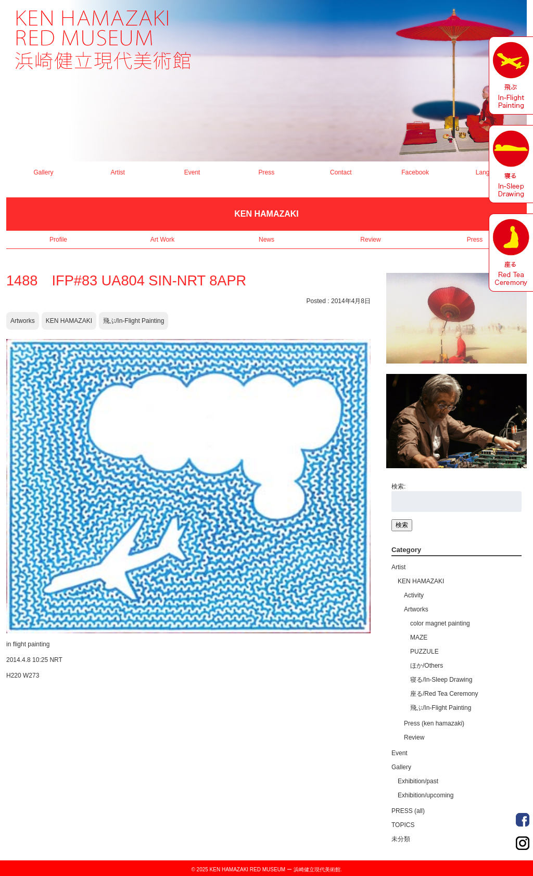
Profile (58, 239)
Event (192, 172)
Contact (340, 172)
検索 (402, 525)
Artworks (22, 320)
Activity (414, 595)
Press (267, 172)
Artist (118, 172)
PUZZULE (424, 651)
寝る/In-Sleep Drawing (441, 679)
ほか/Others (426, 665)
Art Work (162, 239)
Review (370, 239)
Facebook (415, 172)
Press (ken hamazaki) (434, 723)
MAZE (418, 637)
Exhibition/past (418, 781)
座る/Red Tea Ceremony (444, 693)
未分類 (400, 839)
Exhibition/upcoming (425, 795)
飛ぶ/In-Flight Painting (133, 320)
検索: (398, 486)
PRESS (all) (408, 811)
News (266, 239)
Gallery (43, 172)
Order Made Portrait (522, 820)
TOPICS (402, 825)
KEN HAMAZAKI (69, 320)
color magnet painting (440, 623)
